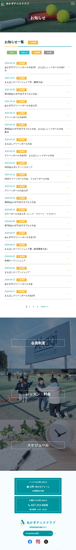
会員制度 (58, 531)
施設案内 (46, 531)
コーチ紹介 (34, 531)
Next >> (44, 306)
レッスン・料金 (15, 535)
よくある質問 (46, 535)
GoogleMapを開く (33, 514)
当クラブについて (17, 531)
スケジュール (31, 535)
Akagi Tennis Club (40, 546)
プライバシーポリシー (38, 538)
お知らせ (60, 535)
